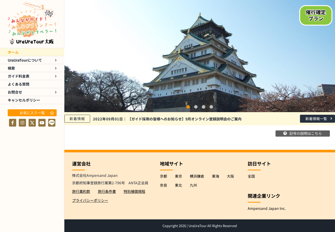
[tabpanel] (199, 56)
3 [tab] (203, 107)
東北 (178, 184)
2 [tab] (196, 107)
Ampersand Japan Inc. (267, 208)
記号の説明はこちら (304, 133)
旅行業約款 (81, 191)
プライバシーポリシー (90, 200)
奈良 (163, 184)
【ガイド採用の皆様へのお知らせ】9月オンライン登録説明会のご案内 (167, 118)
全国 (251, 175)
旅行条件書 (107, 191)
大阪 (230, 175)
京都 (163, 175)
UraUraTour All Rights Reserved (212, 225)
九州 (193, 184)
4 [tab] (211, 107)
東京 (178, 175)
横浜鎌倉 (197, 175)
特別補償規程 (134, 191)
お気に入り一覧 (37, 112)
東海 (215, 175)
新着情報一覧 (318, 118)
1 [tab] (188, 107)
